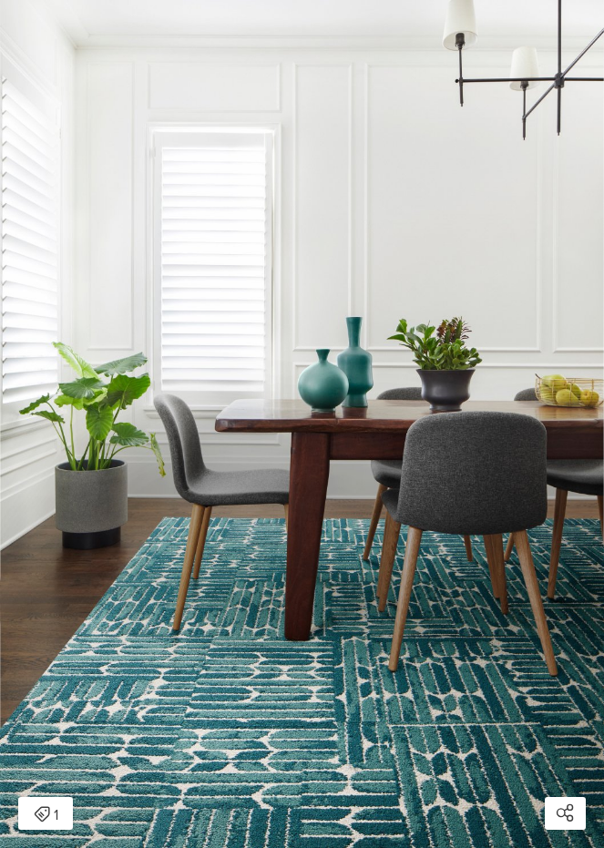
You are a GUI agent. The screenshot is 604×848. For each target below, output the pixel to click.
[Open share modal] (565, 813)
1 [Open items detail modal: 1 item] (46, 815)
